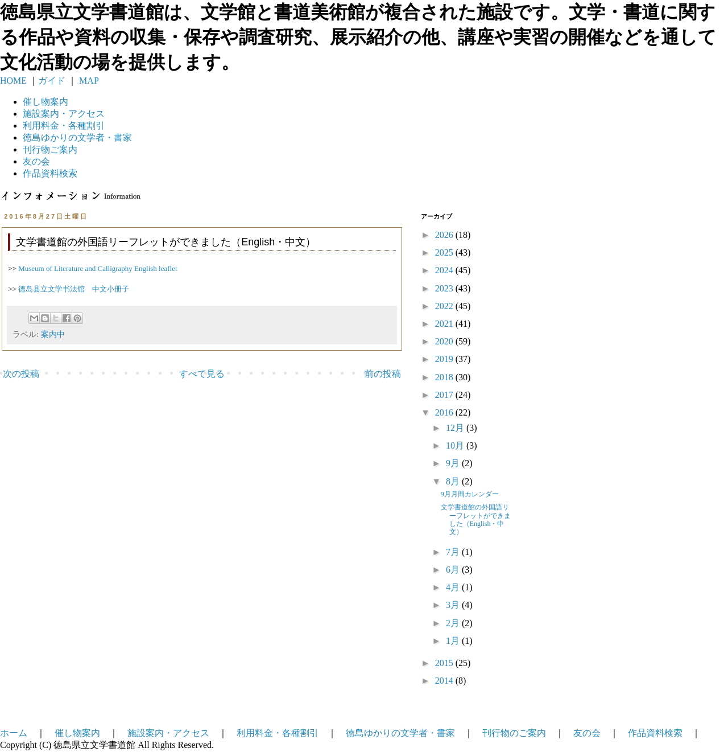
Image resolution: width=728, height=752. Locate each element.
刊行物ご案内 (50, 149)
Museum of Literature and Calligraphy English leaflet (97, 268)
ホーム (13, 733)
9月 (454, 463)
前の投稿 (383, 374)
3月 (454, 605)
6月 (454, 569)
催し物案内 (45, 101)
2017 (445, 395)
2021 (445, 323)
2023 (445, 288)
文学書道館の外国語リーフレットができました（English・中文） (476, 519)
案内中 (53, 334)
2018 (445, 377)
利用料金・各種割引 (277, 733)
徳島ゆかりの (77, 137)
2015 (445, 663)
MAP (88, 80)
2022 (445, 306)
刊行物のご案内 (514, 733)
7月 (454, 552)
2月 (454, 623)
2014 (445, 680)
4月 (454, 587)
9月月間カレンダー (470, 494)
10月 (456, 445)
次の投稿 (21, 374)
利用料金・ (64, 125)
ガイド (51, 80)
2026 (445, 235)
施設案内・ (64, 113)
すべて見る (202, 374)
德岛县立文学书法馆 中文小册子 (73, 289)
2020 (445, 341)
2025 (445, 252)
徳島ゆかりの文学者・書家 (400, 733)
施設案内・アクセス (168, 733)
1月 (454, 641)
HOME (13, 80)
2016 (445, 412)
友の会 (36, 161)
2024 (445, 270)
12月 (456, 428)
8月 (454, 481)
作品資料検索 (50, 173)
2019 (445, 359)
